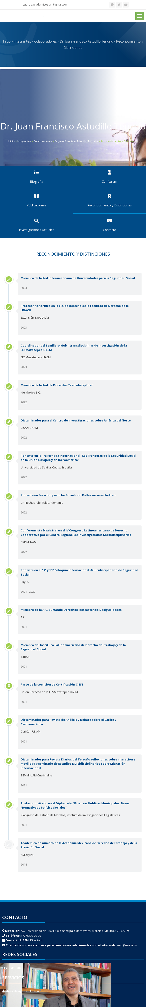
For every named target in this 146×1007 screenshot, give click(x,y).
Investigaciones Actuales (36, 230)
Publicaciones (36, 205)
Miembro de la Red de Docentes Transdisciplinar (57, 385)
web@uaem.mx (127, 945)
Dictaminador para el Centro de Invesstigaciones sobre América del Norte (76, 420)
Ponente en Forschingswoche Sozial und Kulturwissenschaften (68, 495)
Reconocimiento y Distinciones (109, 205)
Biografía (36, 181)
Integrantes (22, 41)
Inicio (7, 41)
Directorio (36, 940)
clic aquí (34, 991)
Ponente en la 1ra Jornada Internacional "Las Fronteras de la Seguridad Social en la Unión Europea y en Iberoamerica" (78, 458)
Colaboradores (45, 41)
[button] (139, 16)
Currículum (109, 181)
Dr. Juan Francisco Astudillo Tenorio (86, 41)
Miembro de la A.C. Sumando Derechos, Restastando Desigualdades (71, 610)
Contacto (109, 230)
